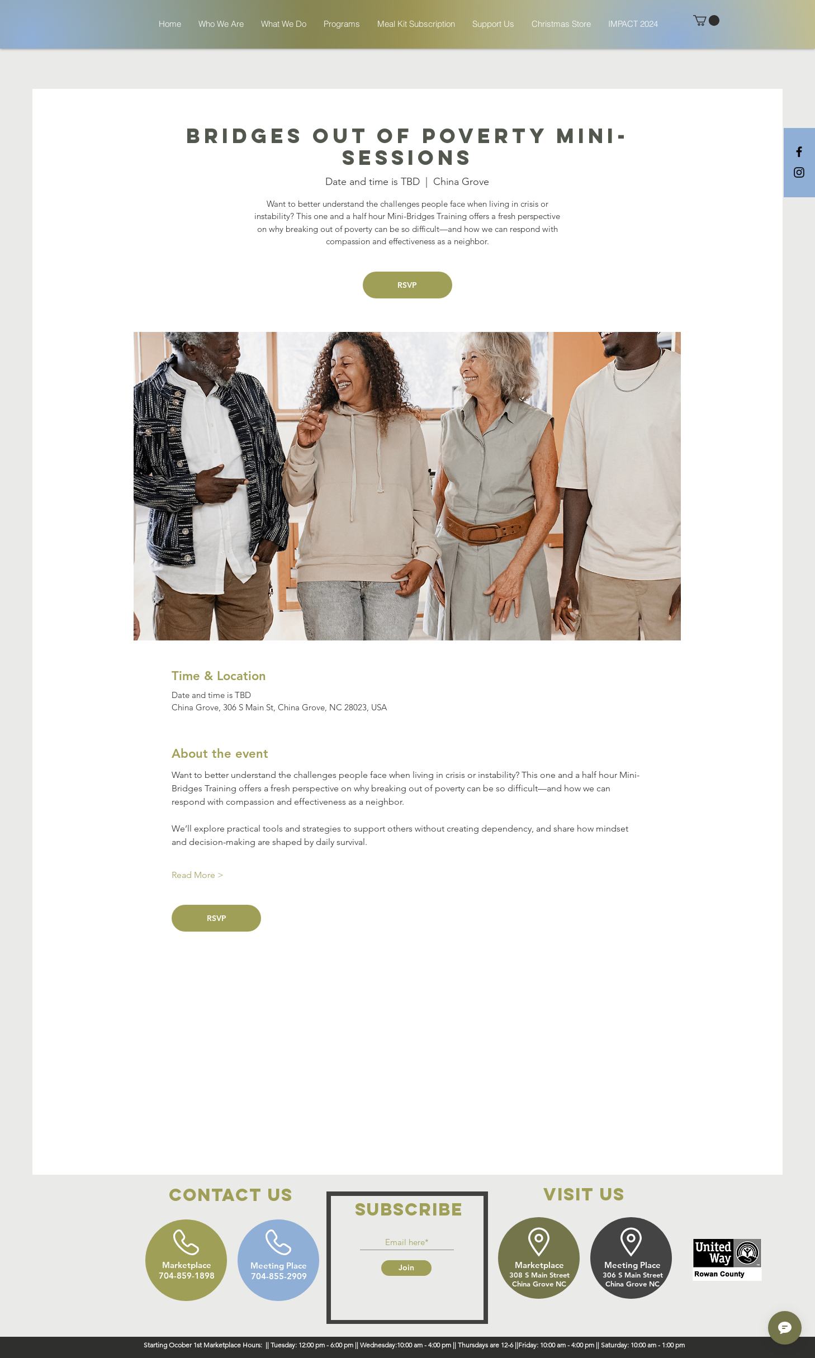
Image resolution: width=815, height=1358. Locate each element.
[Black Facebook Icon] (799, 152)
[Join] (406, 1268)
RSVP (407, 285)
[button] (706, 20)
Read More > (198, 875)
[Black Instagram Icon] (799, 172)
